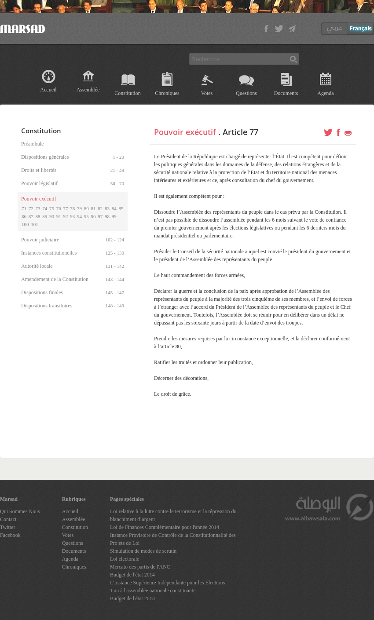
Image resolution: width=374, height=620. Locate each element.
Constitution (127, 93)
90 (51, 216)
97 (100, 216)
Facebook (10, 535)
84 (114, 208)
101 (34, 224)
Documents (286, 93)
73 (38, 208)
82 (100, 208)
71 (24, 208)
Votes (207, 93)
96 (93, 216)
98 (107, 216)
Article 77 (240, 132)
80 (86, 208)
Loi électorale (124, 559)
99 (114, 216)
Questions (246, 93)
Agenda (325, 93)
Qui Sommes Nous (20, 511)
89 (44, 216)
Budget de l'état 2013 (132, 598)
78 (72, 208)
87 (31, 216)
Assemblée (88, 90)
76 (58, 208)
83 (107, 208)
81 (93, 208)
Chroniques (167, 93)
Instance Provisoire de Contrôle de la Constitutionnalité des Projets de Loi (173, 539)
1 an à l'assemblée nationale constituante (152, 590)
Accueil (48, 90)
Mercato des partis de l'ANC (140, 567)
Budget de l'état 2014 (132, 575)
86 (24, 216)
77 (65, 208)
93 (72, 216)
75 (51, 208)
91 (58, 216)
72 (31, 208)
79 (79, 208)
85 (121, 208)
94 (79, 216)
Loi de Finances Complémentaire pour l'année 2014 (164, 527)
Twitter (7, 527)
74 (44, 208)
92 (65, 216)
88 (38, 216)
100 (25, 224)
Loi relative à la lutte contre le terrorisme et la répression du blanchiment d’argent (173, 515)
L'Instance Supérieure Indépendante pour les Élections (167, 583)
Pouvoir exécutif (185, 132)
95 (86, 216)
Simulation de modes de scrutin (143, 551)
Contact (8, 519)
